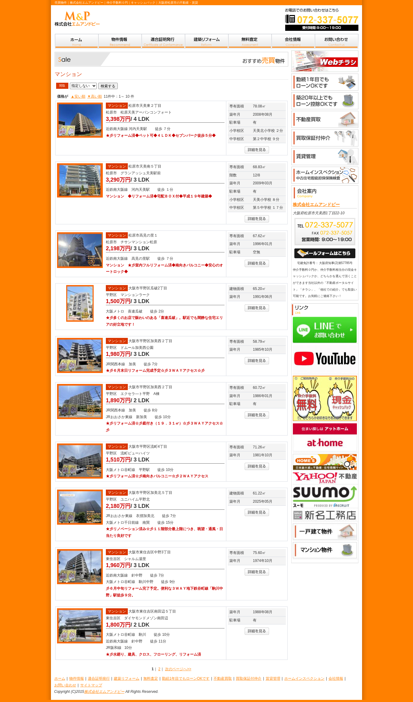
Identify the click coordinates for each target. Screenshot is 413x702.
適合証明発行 (99, 678)
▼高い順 (94, 96)
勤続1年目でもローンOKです (186, 678)
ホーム (59, 678)
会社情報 (336, 678)
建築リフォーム (126, 678)
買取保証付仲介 (248, 678)
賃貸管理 (273, 678)
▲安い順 (78, 96)
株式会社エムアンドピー (316, 204)
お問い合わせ (65, 685)
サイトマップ (91, 685)
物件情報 (76, 678)
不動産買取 (223, 678)
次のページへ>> (178, 669)
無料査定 (150, 678)
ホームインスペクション (304, 678)
